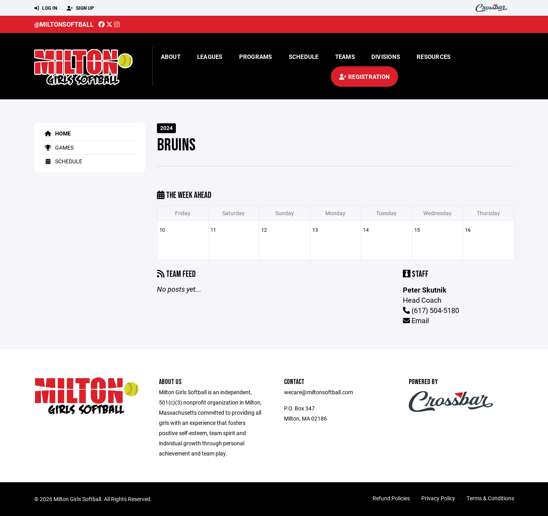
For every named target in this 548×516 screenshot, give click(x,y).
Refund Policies (391, 498)
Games (58, 147)
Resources (433, 56)
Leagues (210, 56)
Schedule (304, 56)
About (171, 56)
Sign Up (80, 8)
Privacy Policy (438, 498)
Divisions (385, 56)
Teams (345, 56)
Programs (255, 56)
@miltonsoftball (64, 24)
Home (56, 133)
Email (416, 320)
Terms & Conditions (490, 498)
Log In (45, 8)
